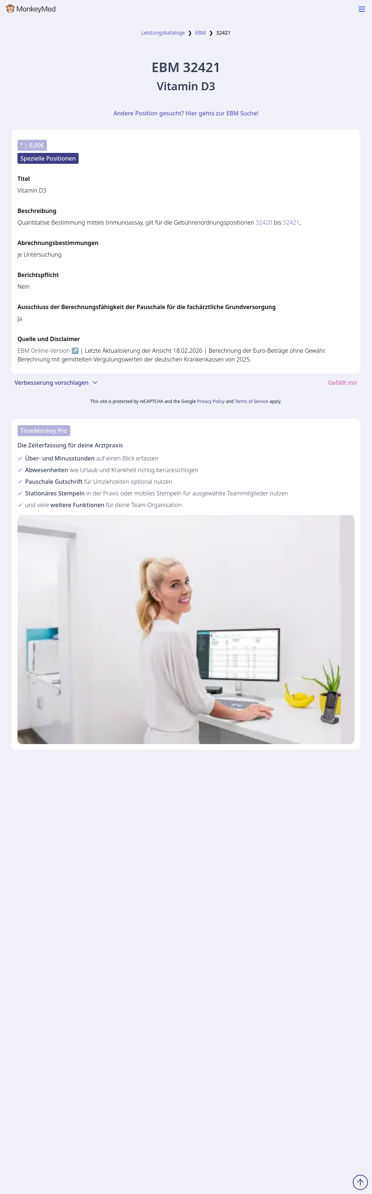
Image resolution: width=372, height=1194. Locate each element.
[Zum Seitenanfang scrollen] (360, 1182)
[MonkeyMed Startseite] (31, 10)
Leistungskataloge (163, 32)
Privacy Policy (211, 401)
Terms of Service (251, 401)
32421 (291, 222)
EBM (200, 32)
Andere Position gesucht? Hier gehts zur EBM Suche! (186, 113)
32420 (264, 222)
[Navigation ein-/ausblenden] (361, 9)
